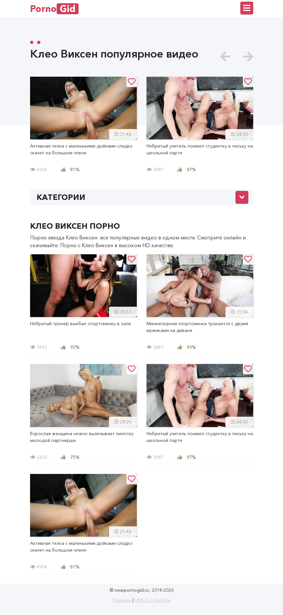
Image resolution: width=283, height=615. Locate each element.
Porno (54, 8)
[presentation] (225, 57)
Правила (122, 600)
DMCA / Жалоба (152, 600)
